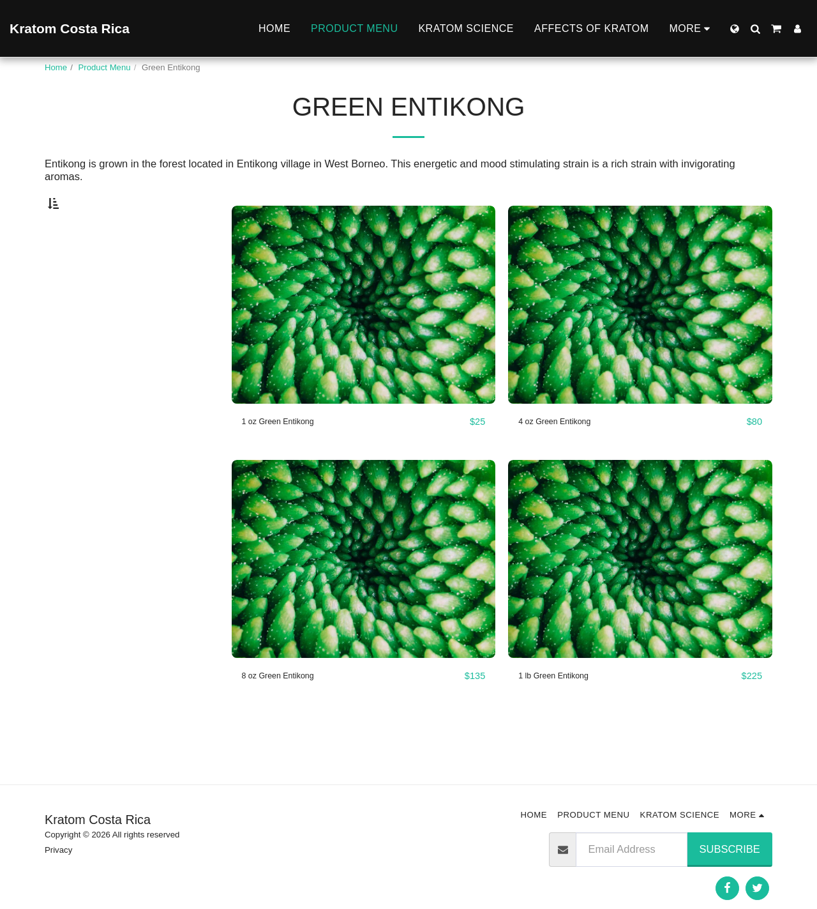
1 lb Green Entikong (564, 706)
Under (79, 267)
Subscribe (730, 849)
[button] (755, 29)
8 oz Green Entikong (290, 706)
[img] (364, 335)
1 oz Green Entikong (290, 451)
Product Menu (105, 67)
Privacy (58, 850)
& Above (86, 318)
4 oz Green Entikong (566, 451)
